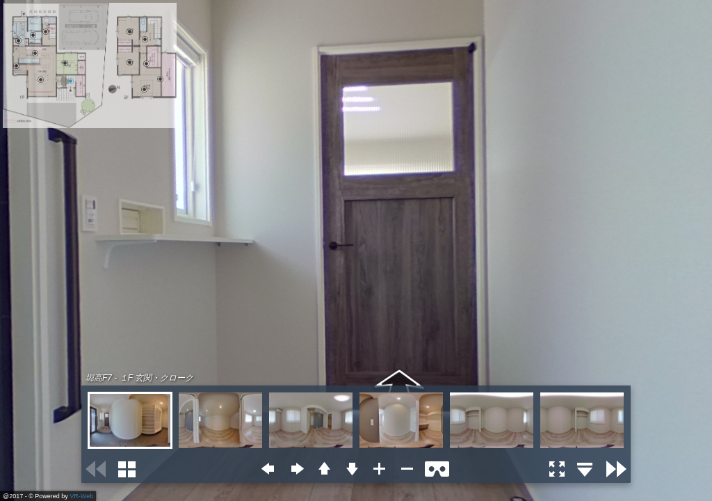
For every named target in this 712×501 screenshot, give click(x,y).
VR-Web (81, 496)
